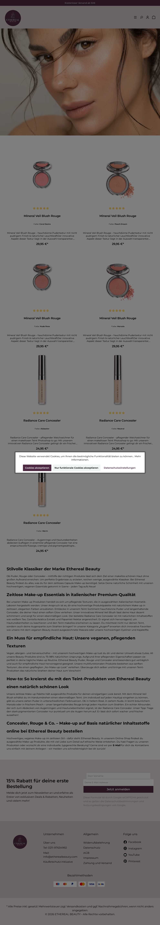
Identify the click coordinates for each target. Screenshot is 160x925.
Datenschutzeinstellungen (120, 467)
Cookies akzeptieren (37, 467)
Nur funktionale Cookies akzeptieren (76, 467)
